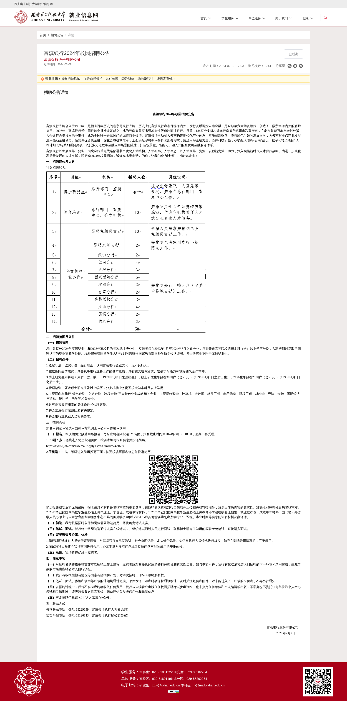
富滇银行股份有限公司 (62, 59)
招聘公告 (57, 35)
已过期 (293, 54)
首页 (43, 35)
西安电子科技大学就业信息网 (33, 4)
